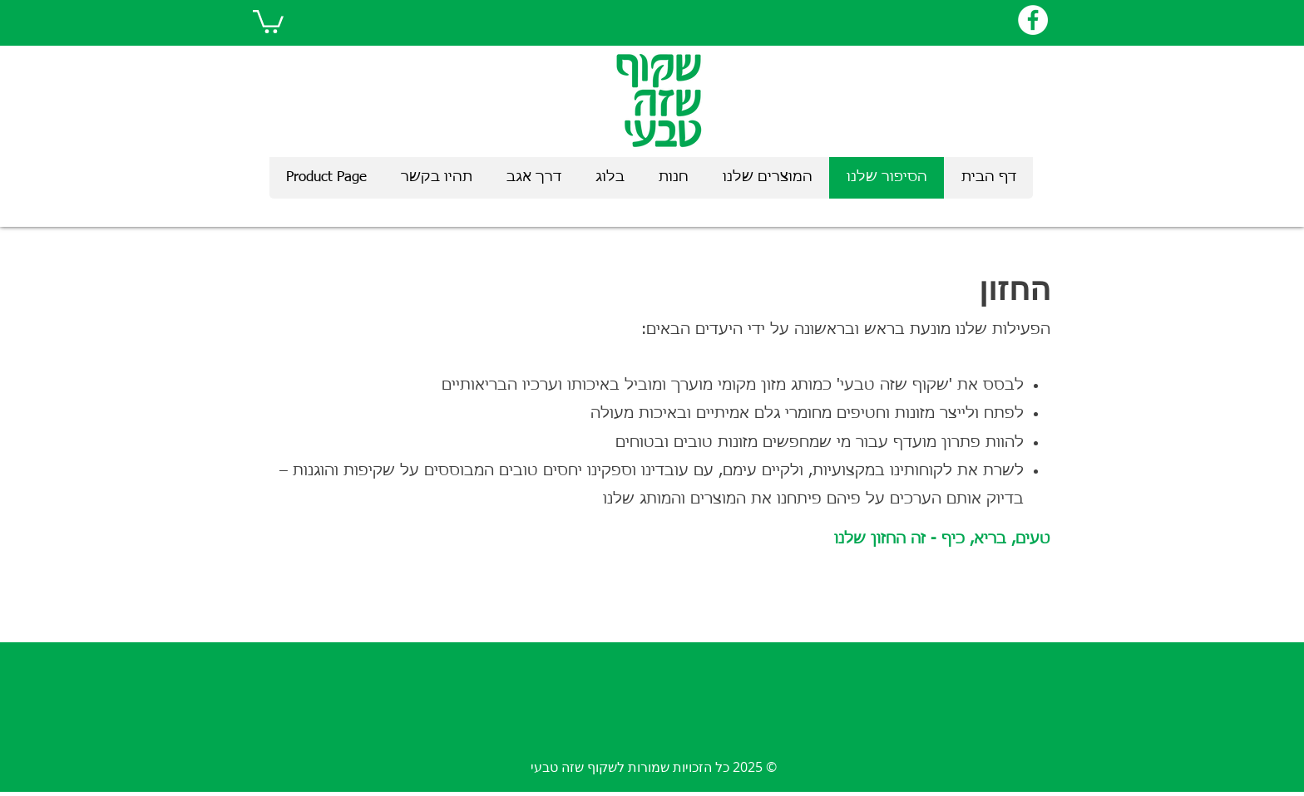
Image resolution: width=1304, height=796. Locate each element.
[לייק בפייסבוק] (967, 20)
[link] (268, 20)
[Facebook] (1033, 20)
